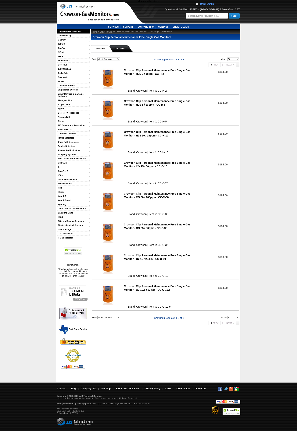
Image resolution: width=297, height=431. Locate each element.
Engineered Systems (68, 90)
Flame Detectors (66, 138)
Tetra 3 (61, 44)
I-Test (60, 175)
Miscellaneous (65, 183)
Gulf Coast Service (73, 329)
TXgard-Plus (64, 104)
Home (94, 32)
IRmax (61, 192)
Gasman (62, 40)
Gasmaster (63, 77)
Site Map (105, 388)
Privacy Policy (152, 388)
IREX (60, 217)
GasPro (61, 48)
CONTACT (163, 27)
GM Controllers (65, 233)
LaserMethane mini (67, 179)
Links (168, 388)
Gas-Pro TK (64, 171)
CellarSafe (63, 73)
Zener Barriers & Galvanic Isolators (71, 95)
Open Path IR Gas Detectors (72, 208)
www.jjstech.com (65, 403)
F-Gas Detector (65, 238)
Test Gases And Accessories (72, 158)
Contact (61, 388)
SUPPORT (128, 27)
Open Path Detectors (68, 142)
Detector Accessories (68, 113)
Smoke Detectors (66, 146)
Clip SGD (62, 163)
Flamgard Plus (65, 100)
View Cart (200, 388)
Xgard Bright (64, 200)
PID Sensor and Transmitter (71, 125)
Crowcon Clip (64, 35)
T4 (59, 167)
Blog (73, 388)
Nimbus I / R (64, 117)
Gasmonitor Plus (66, 85)
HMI (60, 188)
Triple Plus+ (64, 60)
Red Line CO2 (65, 129)
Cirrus (61, 121)
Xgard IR (62, 196)
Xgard (61, 109)
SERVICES (113, 27)
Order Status (207, 4)
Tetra (60, 56)
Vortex (61, 81)
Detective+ (63, 65)
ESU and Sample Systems (71, 221)
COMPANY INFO (146, 27)
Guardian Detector (67, 133)
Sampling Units (65, 213)
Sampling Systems (67, 154)
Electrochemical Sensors (70, 225)
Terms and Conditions (128, 388)
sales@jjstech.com (86, 403)
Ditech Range (64, 229)
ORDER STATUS (181, 27)
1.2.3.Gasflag (64, 69)
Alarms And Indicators (69, 150)
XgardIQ (62, 204)
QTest (61, 52)
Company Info (88, 388)
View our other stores (148, 1)
